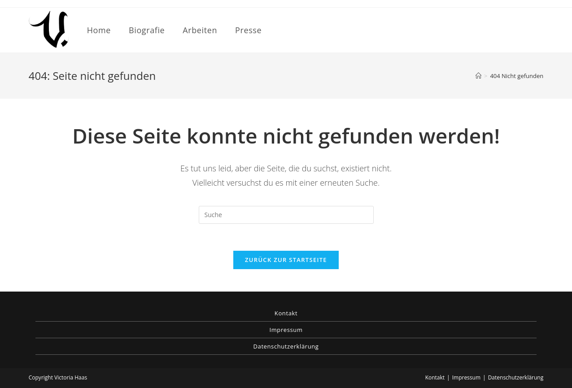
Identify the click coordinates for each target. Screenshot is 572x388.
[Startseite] (478, 76)
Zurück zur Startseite (286, 260)
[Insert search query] (286, 215)
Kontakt (286, 313)
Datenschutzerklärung (286, 346)
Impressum (285, 330)
